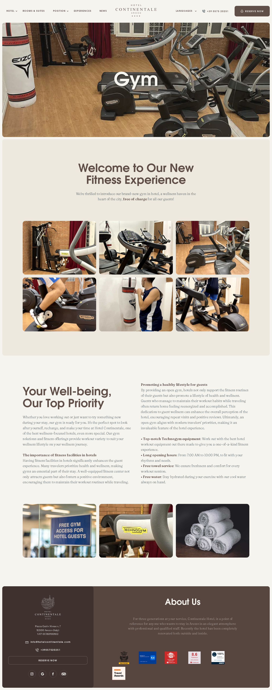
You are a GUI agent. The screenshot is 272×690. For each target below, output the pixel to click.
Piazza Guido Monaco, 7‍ (48, 626)
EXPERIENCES (82, 11)
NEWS (103, 11)
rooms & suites (34, 11)
